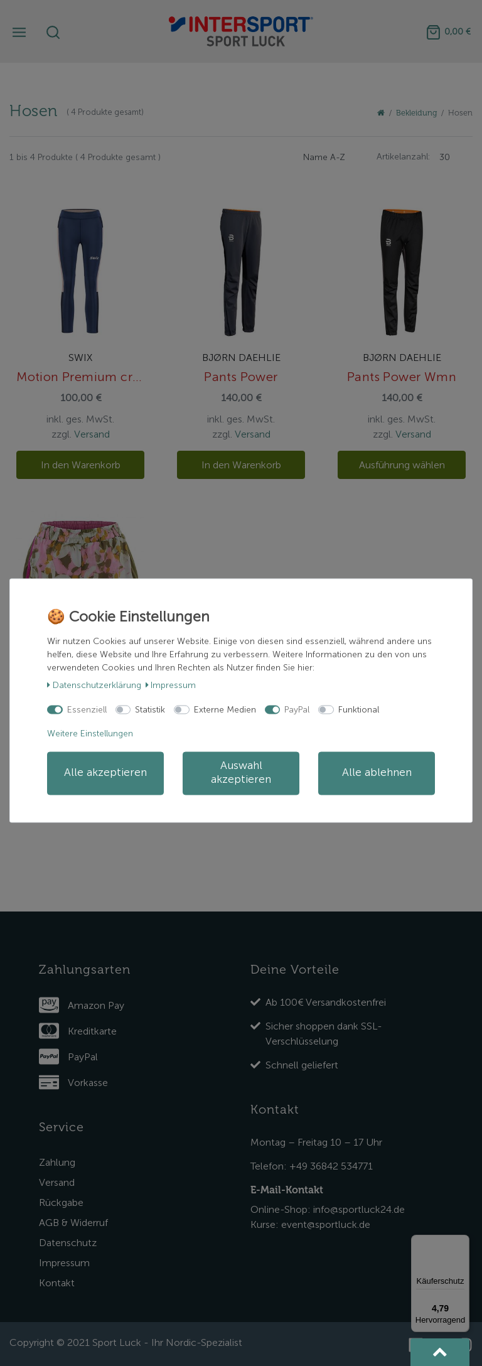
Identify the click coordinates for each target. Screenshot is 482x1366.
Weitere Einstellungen (90, 733)
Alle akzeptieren (105, 773)
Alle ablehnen (377, 773)
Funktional (358, 709)
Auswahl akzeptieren (241, 773)
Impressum (171, 685)
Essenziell (87, 709)
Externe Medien (225, 709)
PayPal (296, 709)
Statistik (150, 709)
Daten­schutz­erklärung (94, 685)
